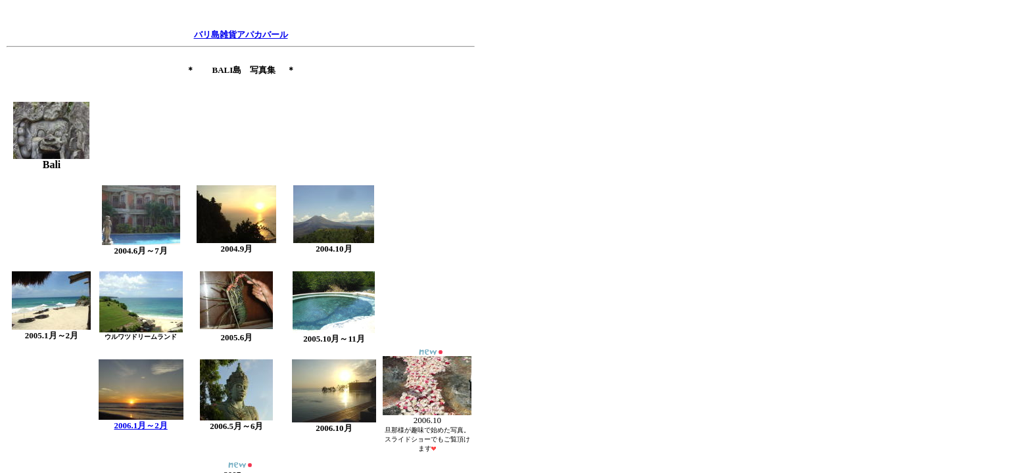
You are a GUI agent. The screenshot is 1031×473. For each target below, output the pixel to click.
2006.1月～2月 (141, 425)
